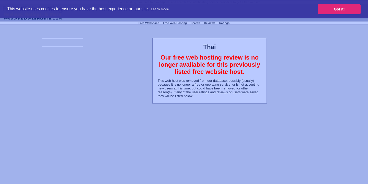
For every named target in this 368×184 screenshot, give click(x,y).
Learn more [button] (160, 9)
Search (195, 23)
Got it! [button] (339, 9)
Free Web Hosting (175, 23)
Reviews (209, 23)
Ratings (224, 23)
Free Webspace (149, 23)
